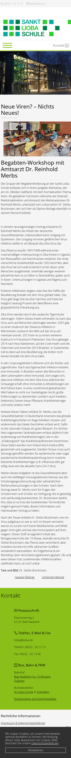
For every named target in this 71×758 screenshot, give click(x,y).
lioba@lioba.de (36, 3)
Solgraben (43, 692)
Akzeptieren (35, 750)
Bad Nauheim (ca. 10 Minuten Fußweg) (33, 678)
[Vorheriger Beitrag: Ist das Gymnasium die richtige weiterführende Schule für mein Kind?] (25, 577)
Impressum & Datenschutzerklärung (23, 723)
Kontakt (61, 45)
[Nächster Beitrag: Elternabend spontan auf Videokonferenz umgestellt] (53, 577)
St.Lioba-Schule (24, 691)
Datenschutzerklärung (44, 743)
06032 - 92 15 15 (12, 3)
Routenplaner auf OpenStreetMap (35, 698)
